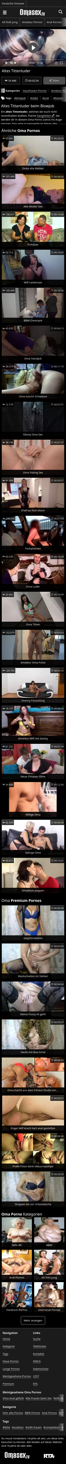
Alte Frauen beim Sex (39, 1398)
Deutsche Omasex (13, 3)
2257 (36, 1376)
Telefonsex (39, 1346)
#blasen (58, 98)
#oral (45, 98)
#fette (6, 1427)
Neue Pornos (11, 1361)
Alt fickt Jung (10, 22)
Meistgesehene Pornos (17, 1376)
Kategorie (9, 1346)
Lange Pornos (11, 1368)
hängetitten (44, 115)
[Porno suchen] (4, 12)
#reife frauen (34, 1427)
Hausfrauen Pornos (35, 90)
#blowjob (20, 98)
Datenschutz (41, 1368)
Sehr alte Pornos (13, 1412)
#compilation (51, 1427)
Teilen (54, 80)
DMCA (37, 1361)
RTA (35, 1383)
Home (6, 1338)
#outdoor (18, 1427)
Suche (36, 1338)
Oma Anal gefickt (13, 1398)
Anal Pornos (54, 22)
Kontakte (38, 1353)
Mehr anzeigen (33, 1320)
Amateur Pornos (32, 22)
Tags (5, 1353)
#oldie (34, 98)
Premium (8, 1383)
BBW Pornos (32, 1412)
